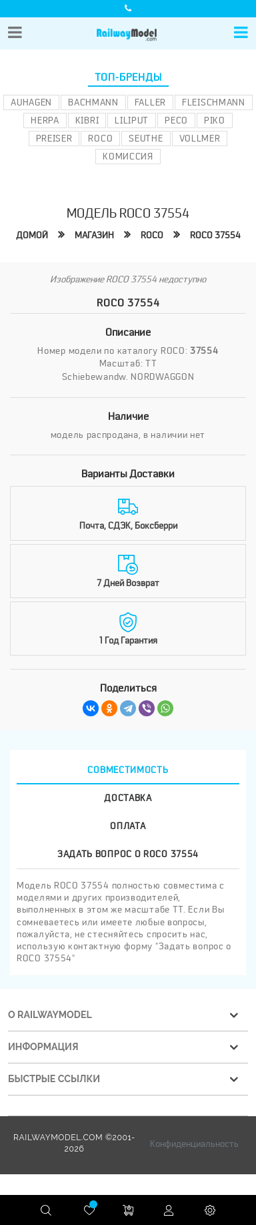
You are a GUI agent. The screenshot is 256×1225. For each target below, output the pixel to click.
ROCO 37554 (215, 235)
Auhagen (31, 102)
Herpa (45, 120)
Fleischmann (213, 102)
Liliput (132, 120)
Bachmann (93, 102)
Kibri (87, 120)
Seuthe (146, 138)
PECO (176, 120)
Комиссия (128, 156)
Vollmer (200, 138)
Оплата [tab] (127, 825)
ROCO (100, 138)
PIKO (214, 120)
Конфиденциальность (194, 1143)
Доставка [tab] (128, 797)
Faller (150, 102)
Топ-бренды (128, 77)
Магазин (94, 235)
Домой (32, 235)
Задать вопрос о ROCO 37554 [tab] (128, 853)
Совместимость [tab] (127, 769)
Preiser (54, 138)
